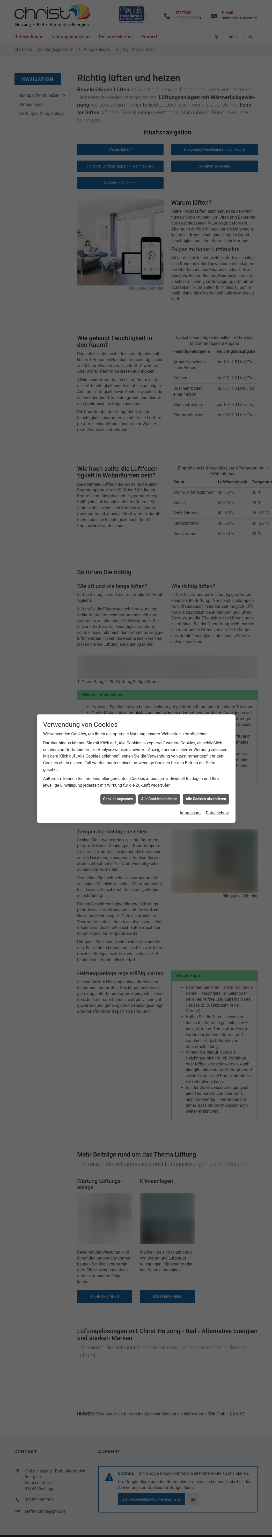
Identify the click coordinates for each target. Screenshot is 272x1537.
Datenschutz (217, 679)
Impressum (190, 679)
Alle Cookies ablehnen (159, 666)
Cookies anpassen (118, 666)
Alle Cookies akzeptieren (206, 666)
